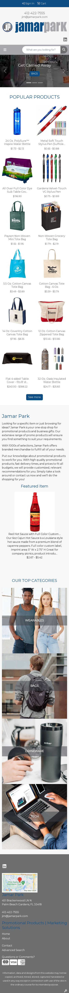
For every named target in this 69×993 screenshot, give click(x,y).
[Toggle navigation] (5, 50)
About (6, 938)
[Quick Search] (41, 50)
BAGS (34, 73)
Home (6, 933)
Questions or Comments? (18, 956)
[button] (5, 71)
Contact (7, 945)
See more (34, 397)
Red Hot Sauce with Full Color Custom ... (34, 534)
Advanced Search (13, 950)
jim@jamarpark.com (35, 16)
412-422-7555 (34, 13)
